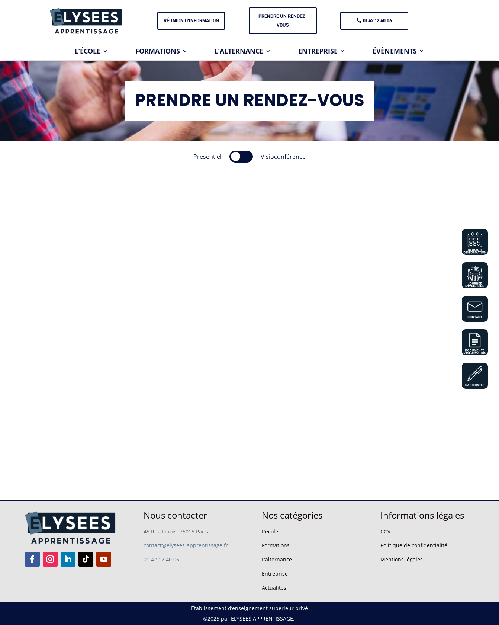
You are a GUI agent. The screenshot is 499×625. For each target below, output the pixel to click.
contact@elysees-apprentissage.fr (186, 545)
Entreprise (275, 573)
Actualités (274, 587)
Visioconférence (283, 157)
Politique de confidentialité (413, 545)
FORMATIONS (157, 51)
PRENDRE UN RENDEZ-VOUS (282, 20)
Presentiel (207, 157)
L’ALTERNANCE (239, 51)
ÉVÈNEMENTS (395, 51)
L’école (270, 531)
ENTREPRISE (318, 51)
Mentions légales (401, 559)
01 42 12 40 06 (377, 20)
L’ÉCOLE (87, 51)
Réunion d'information (191, 20)
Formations (276, 545)
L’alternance (277, 559)
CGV (385, 531)
